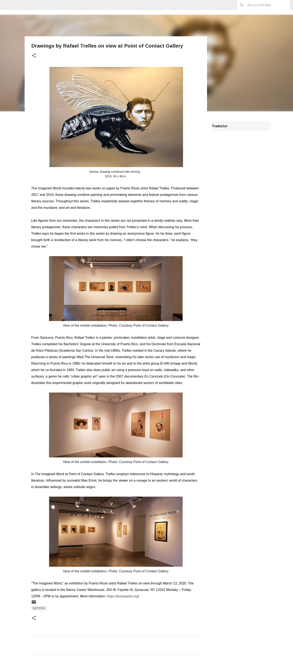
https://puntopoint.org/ (123, 596)
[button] (33, 56)
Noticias (39, 608)
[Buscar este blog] (268, 5)
